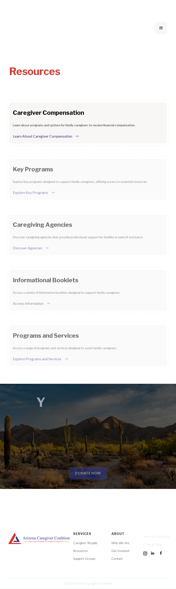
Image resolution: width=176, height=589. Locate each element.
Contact (117, 558)
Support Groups (84, 558)
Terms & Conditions (156, 536)
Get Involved (120, 551)
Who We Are (120, 543)
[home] (43, 28)
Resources (80, 551)
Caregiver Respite (85, 543)
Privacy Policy (152, 544)
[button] (161, 28)
